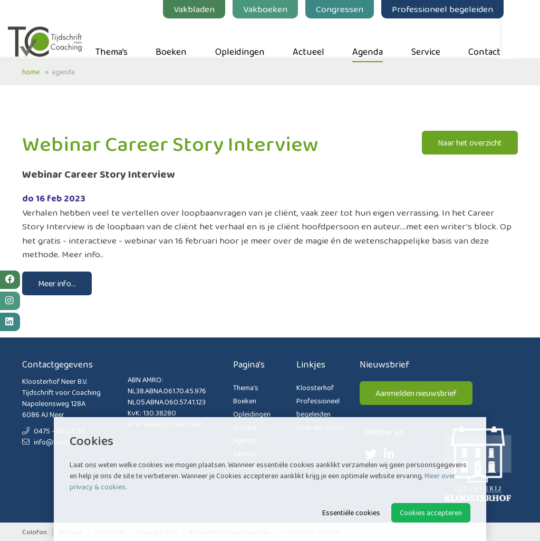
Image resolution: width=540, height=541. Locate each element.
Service (440, 37)
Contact (499, 37)
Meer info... (57, 283)
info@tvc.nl (46, 442)
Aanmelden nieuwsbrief (416, 393)
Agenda (382, 37)
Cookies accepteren (431, 512)
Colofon (34, 532)
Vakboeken (279, 9)
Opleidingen (254, 37)
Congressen (354, 9)
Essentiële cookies (351, 512)
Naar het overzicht (470, 143)
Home (31, 71)
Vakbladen (208, 9)
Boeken (185, 37)
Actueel (323, 37)
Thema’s (126, 37)
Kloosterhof (315, 387)
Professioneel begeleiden (456, 9)
